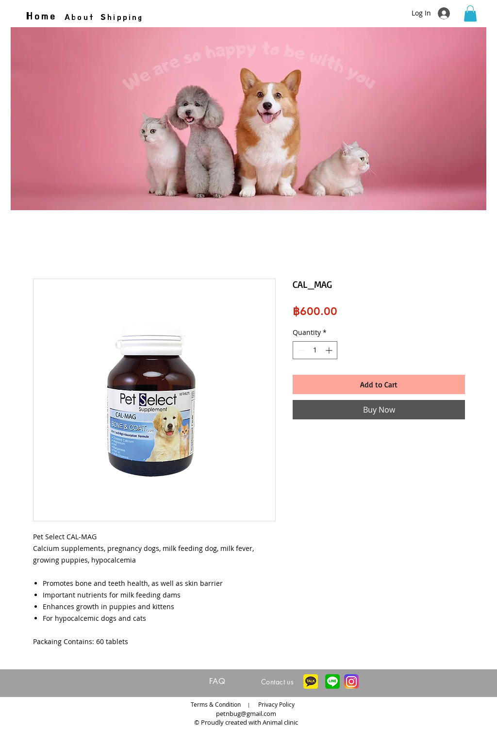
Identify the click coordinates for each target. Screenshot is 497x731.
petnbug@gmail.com (246, 713)
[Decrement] (300, 350)
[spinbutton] (315, 350)
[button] (470, 13)
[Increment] (330, 350)
